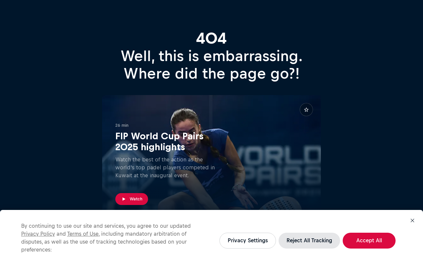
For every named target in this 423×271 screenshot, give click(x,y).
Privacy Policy (38, 234)
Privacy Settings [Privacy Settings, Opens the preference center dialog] (248, 240)
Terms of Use (82, 234)
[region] (211, 240)
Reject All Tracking (309, 240)
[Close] (412, 220)
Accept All (369, 240)
